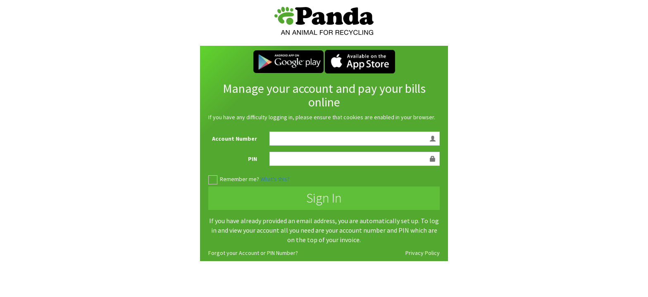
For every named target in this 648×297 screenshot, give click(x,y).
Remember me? (239, 179)
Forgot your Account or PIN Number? (253, 253)
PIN (252, 159)
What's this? (275, 179)
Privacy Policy (422, 253)
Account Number (234, 138)
